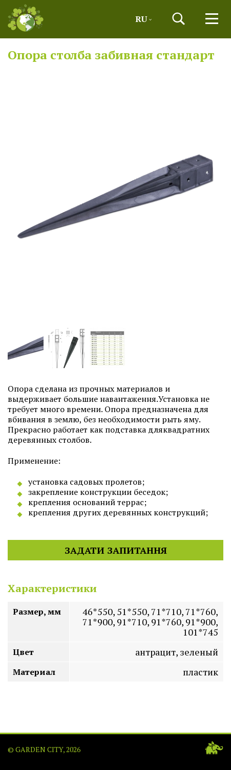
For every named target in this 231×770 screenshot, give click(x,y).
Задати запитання (116, 550)
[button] (178, 18)
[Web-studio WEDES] (214, 748)
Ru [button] (143, 19)
